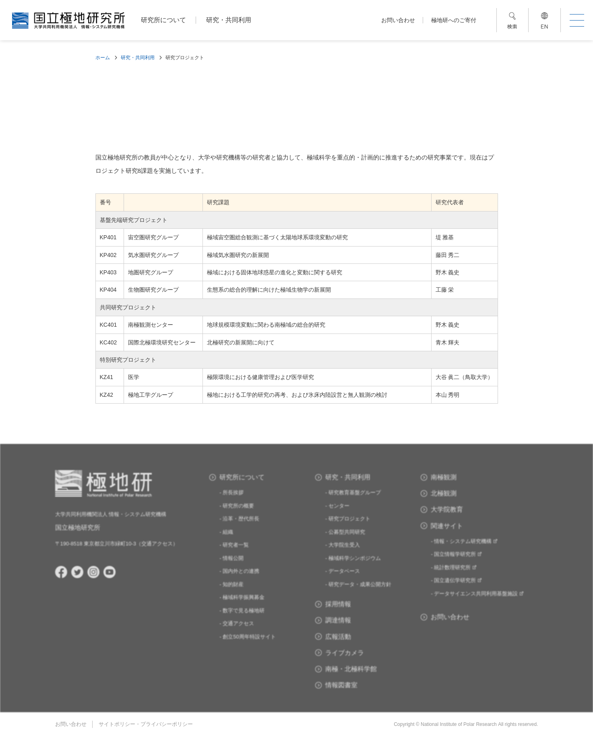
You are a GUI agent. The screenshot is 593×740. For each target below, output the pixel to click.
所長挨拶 (233, 492)
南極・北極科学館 (351, 668)
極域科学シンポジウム (355, 558)
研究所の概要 (238, 506)
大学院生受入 (344, 545)
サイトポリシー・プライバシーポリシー (146, 724)
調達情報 (338, 620)
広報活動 (338, 636)
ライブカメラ (344, 652)
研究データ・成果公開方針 (360, 584)
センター (339, 506)
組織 (228, 532)
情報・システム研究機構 (466, 541)
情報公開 (233, 558)
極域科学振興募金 (243, 597)
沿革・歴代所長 (241, 519)
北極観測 (444, 493)
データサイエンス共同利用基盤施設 (479, 594)
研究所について (163, 20)
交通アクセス (157, 544)
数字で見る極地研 (243, 610)
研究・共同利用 (228, 20)
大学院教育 (447, 509)
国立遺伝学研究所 (458, 580)
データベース (344, 571)
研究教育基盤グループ (355, 492)
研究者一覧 (236, 545)
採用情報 (338, 604)
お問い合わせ (398, 20)
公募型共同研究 (347, 532)
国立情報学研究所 (458, 554)
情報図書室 (341, 685)
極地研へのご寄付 (453, 20)
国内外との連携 (241, 571)
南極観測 (444, 477)
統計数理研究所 (455, 567)
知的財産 (233, 584)
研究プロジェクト (349, 519)
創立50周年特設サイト (249, 637)
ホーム (102, 57)
